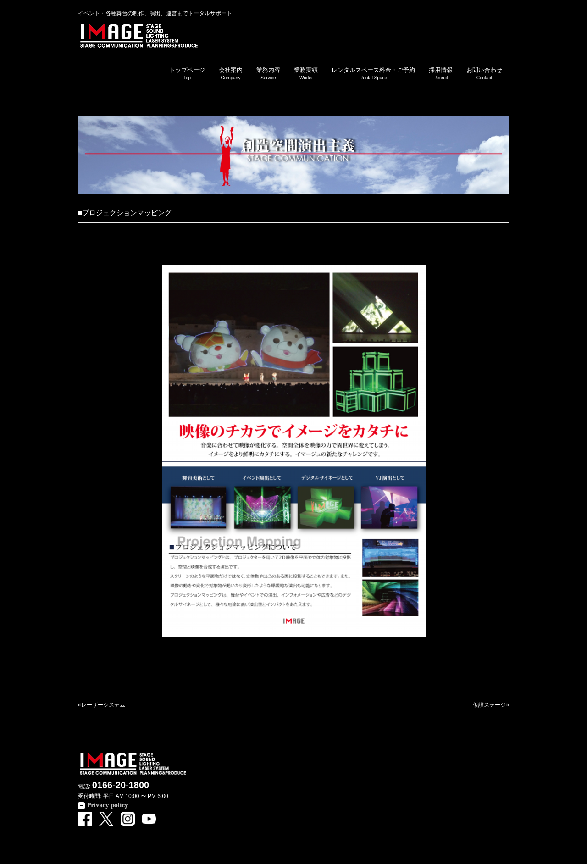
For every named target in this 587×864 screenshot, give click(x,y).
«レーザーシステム (101, 705)
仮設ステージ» (491, 705)
